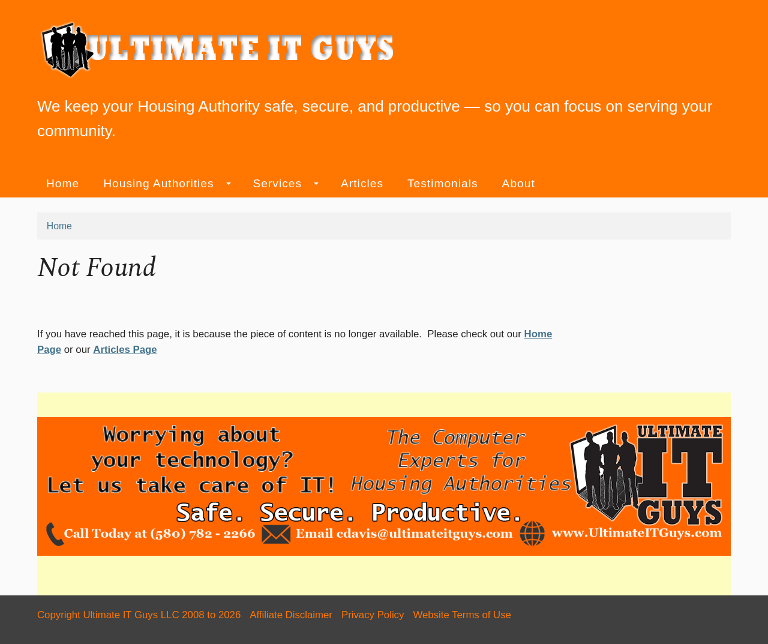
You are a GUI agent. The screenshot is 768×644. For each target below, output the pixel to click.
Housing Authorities (166, 183)
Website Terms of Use (462, 615)
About (518, 183)
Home (62, 183)
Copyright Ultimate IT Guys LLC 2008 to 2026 (139, 615)
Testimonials (442, 183)
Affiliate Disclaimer (291, 615)
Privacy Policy (372, 615)
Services (286, 183)
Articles (362, 183)
